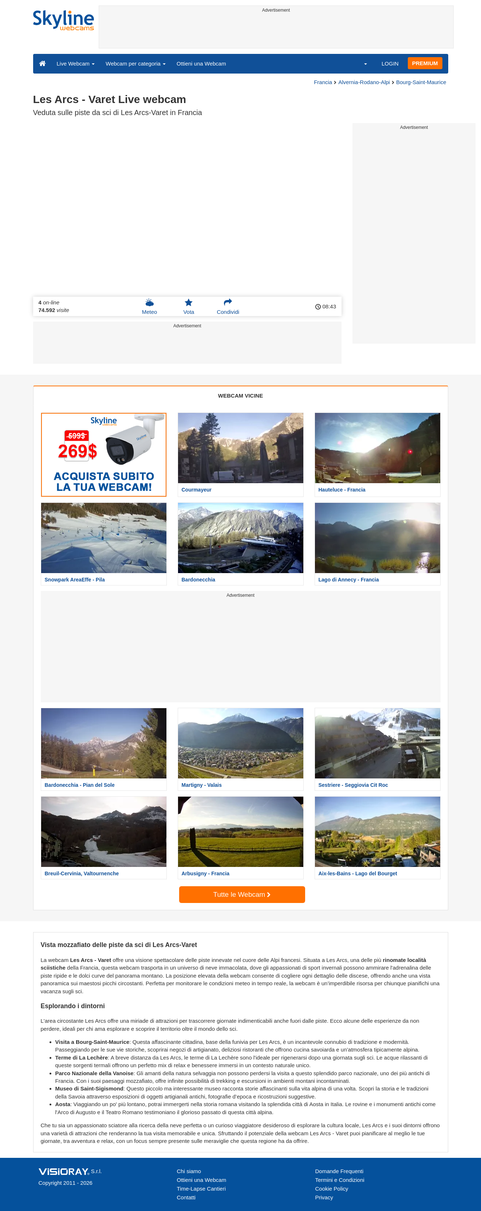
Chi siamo (189, 1171)
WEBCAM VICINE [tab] (240, 396)
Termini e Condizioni (339, 1180)
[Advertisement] (276, 31)
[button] (360, 63)
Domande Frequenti (339, 1171)
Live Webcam (76, 63)
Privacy (324, 1197)
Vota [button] (188, 306)
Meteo (149, 306)
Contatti (186, 1197)
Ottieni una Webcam (201, 63)
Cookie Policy (331, 1189)
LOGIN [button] (390, 63)
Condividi (228, 306)
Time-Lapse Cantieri (201, 1189)
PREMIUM (425, 63)
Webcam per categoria (136, 63)
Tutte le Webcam (242, 894)
